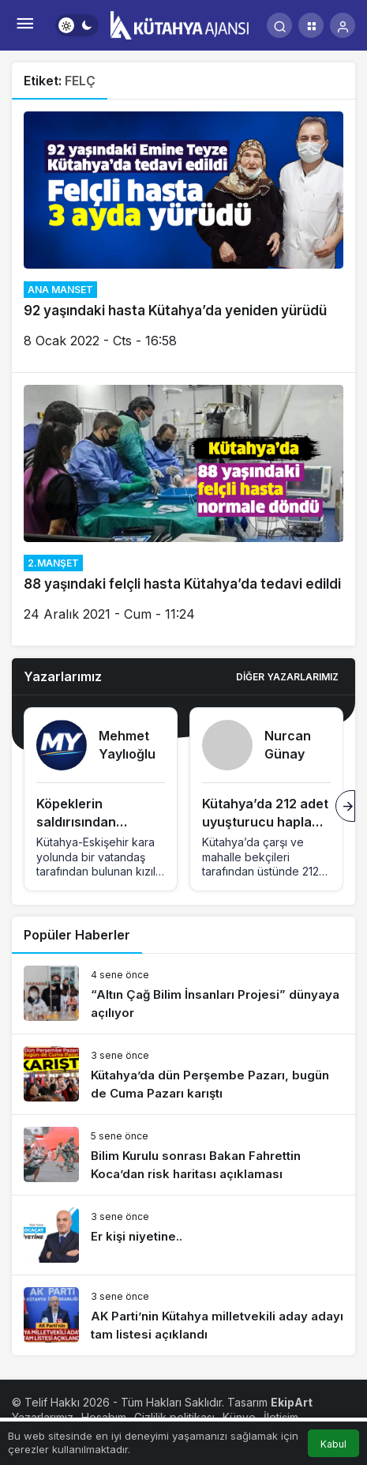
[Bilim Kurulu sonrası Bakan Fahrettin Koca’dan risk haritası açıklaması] (183, 1155)
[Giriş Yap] (342, 25)
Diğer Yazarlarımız (287, 677)
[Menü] (24, 25)
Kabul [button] (333, 1444)
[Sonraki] (345, 806)
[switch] (77, 25)
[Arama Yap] (279, 25)
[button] (311, 25)
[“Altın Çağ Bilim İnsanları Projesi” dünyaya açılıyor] (183, 994)
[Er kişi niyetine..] (183, 1235)
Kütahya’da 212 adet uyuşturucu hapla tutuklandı (265, 822)
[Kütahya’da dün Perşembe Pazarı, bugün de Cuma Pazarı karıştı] (183, 1074)
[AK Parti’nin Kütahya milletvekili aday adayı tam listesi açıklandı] (183, 1315)
